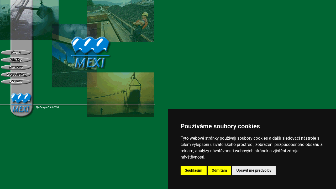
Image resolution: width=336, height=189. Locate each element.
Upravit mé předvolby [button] (253, 170)
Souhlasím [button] (193, 170)
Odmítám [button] (219, 170)
